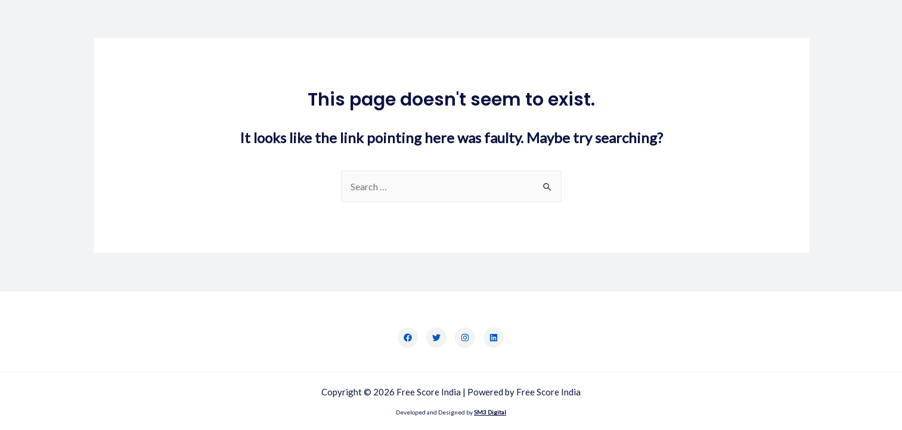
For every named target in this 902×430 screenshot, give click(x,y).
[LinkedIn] (493, 337)
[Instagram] (465, 337)
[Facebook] (408, 337)
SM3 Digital (490, 412)
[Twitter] (436, 337)
